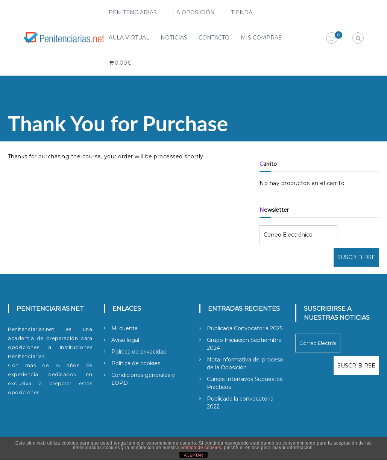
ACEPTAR (193, 455)
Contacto (214, 37)
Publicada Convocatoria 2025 (244, 328)
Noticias (174, 37)
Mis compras (261, 37)
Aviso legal (125, 340)
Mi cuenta (124, 328)
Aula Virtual (129, 37)
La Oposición (194, 12)
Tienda (241, 12)
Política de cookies (135, 363)
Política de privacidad (139, 351)
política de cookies (201, 447)
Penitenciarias (133, 12)
